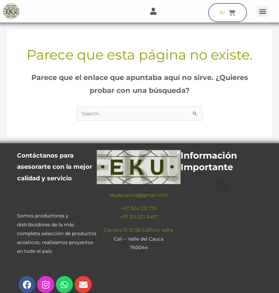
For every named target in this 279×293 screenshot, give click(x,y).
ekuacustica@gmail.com (138, 195)
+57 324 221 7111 (139, 208)
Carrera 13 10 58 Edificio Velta (138, 230)
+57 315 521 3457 (139, 216)
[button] (262, 11)
